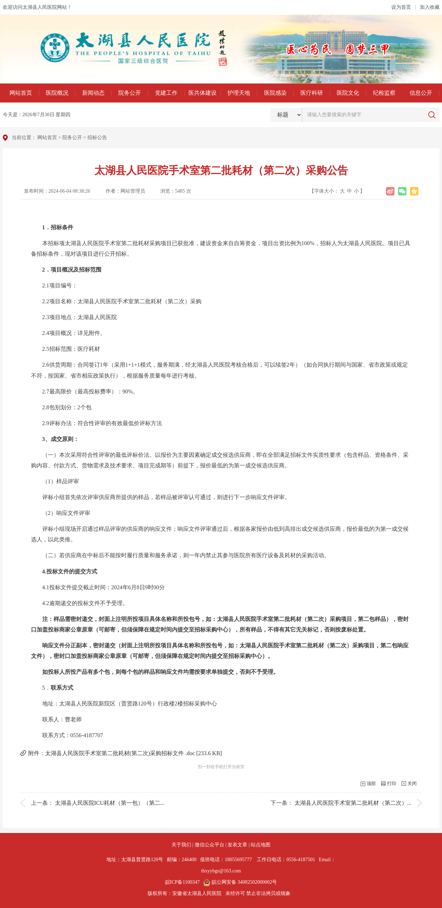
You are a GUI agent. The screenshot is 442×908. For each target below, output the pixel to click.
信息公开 (421, 93)
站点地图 (260, 844)
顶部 (371, 783)
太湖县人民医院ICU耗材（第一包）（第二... (110, 803)
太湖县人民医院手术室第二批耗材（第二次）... (352, 803)
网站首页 (21, 93)
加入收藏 (430, 7)
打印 (391, 783)
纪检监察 (384, 93)
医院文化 (348, 93)
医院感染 (275, 93)
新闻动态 (93, 93)
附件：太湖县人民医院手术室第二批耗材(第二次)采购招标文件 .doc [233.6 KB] (125, 753)
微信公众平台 (209, 844)
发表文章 (237, 844)
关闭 (412, 783)
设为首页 (401, 7)
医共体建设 (202, 93)
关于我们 (181, 844)
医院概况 (57, 93)
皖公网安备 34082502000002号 (240, 882)
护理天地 (239, 93)
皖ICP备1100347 (182, 882)
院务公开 (129, 93)
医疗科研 (311, 93)
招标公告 (97, 137)
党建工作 (166, 93)
